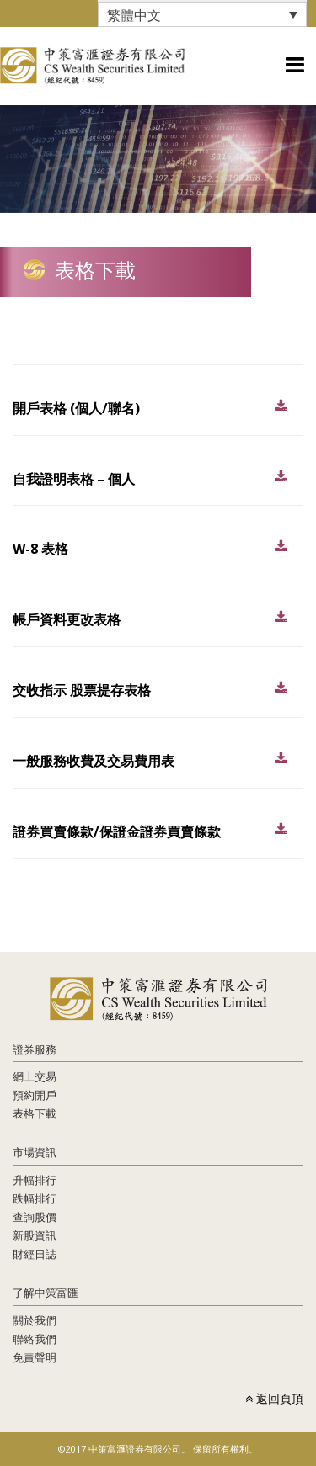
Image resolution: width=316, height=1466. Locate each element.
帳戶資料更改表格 (67, 619)
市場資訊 (34, 1152)
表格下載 (34, 1113)
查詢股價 (34, 1217)
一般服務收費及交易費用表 (93, 761)
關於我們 (34, 1320)
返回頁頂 (274, 1398)
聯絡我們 (34, 1339)
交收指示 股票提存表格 (82, 690)
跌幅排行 (34, 1198)
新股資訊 (34, 1235)
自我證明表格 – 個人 (74, 479)
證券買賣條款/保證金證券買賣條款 (117, 831)
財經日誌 (34, 1254)
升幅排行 (34, 1180)
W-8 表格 (40, 548)
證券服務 (34, 1049)
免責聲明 (34, 1357)
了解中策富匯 (45, 1292)
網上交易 (34, 1076)
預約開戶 (34, 1095)
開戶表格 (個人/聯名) (76, 408)
